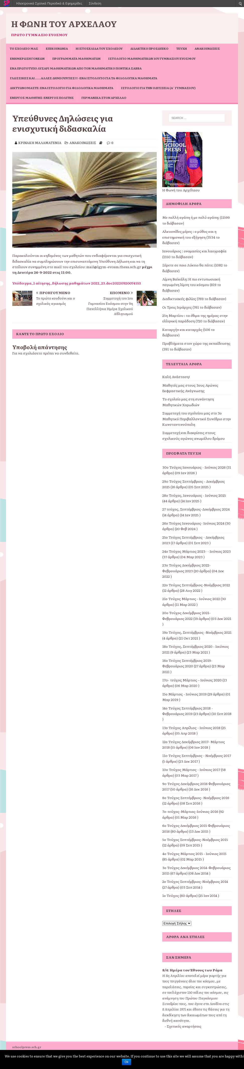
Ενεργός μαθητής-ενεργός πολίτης (42, 97)
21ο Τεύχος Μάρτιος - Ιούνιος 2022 (191, 598)
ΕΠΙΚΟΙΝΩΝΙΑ (57, 48)
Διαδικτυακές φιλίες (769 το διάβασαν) (194, 298)
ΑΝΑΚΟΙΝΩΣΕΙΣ (207, 48)
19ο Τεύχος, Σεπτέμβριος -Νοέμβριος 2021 (196, 632)
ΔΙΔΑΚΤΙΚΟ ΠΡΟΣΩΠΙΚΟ (149, 48)
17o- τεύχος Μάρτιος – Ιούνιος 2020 (192, 679)
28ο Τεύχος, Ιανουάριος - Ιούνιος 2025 (194, 495)
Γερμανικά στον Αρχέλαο (104, 97)
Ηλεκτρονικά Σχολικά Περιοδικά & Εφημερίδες (49, 3)
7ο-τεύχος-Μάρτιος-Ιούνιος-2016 (190, 811)
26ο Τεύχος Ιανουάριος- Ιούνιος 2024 (193, 523)
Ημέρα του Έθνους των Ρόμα (196, 969)
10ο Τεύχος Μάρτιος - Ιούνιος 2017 (191, 769)
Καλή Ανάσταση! (176, 376)
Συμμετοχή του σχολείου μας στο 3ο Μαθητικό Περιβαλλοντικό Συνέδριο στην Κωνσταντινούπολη (196, 418)
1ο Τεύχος (170, 895)
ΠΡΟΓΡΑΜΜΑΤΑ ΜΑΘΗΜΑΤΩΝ (76, 58)
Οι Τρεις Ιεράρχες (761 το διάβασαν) (191, 307)
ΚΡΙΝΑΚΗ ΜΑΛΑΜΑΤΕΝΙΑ (39, 142)
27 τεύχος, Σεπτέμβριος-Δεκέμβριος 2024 (196, 509)
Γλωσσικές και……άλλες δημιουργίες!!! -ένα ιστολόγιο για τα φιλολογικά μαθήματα (83, 78)
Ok (126, 1062)
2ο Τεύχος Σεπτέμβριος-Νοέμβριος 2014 (195, 881)
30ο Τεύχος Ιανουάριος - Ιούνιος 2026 (194, 467)
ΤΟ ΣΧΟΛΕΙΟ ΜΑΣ (24, 48)
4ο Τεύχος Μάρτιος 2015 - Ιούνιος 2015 (194, 853)
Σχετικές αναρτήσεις (184, 1026)
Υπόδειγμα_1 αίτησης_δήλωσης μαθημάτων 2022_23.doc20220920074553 (76, 283)
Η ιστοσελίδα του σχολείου (99, 48)
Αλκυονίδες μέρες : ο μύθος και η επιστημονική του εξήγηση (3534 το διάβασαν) (191, 237)
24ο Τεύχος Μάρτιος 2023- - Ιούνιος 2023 (196, 551)
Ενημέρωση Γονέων (27, 58)
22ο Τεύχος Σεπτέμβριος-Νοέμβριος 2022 (196, 584)
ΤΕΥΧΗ (181, 48)
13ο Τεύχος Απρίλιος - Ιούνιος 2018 (191, 727)
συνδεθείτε (69, 352)
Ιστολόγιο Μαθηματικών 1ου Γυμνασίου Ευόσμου (152, 58)
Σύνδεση (95, 3)
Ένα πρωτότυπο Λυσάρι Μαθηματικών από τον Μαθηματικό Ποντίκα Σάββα (76, 68)
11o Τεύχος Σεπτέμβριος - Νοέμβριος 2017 (196, 755)
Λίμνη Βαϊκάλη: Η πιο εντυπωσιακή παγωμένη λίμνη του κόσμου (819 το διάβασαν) (191, 284)
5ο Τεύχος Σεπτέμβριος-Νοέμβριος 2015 (195, 839)
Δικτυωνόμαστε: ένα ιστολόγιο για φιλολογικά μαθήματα (61, 88)
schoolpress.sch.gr (26, 1047)
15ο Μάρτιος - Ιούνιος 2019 (184, 693)
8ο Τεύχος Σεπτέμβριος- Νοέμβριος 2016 (195, 797)
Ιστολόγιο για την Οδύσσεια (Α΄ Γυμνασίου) (158, 88)
